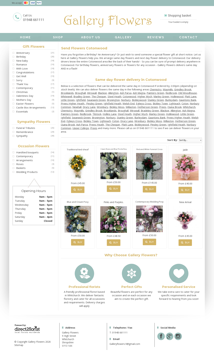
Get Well (21, 76)
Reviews (155, 37)
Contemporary (24, 88)
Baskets (21, 168)
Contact (188, 37)
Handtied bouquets (27, 152)
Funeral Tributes (25, 128)
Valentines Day (24, 95)
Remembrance (24, 132)
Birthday (21, 56)
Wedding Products (27, 172)
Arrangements (24, 160)
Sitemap (18, 345)
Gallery (123, 37)
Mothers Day (23, 99)
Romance (21, 64)
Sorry (19, 80)
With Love (22, 68)
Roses (20, 164)
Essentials (22, 111)
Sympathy (22, 135)
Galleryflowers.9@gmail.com (125, 343)
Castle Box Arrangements (31, 107)
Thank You (22, 84)
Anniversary (23, 52)
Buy (78, 189)
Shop (58, 37)
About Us (90, 37)
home (25, 37)
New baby (22, 60)
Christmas (22, 92)
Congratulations (25, 72)
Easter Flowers (25, 103)
